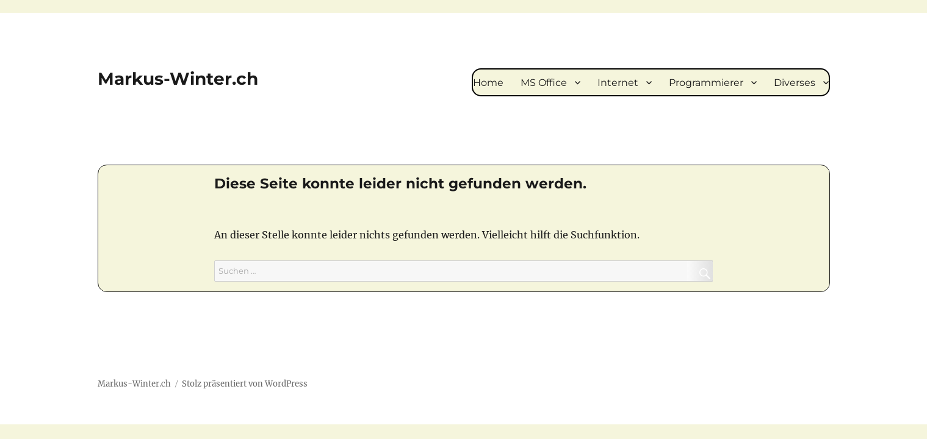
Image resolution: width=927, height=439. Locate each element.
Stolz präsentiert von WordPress (245, 384)
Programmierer (706, 82)
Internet (617, 82)
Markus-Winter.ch (178, 78)
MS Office (544, 82)
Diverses (794, 82)
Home (488, 82)
